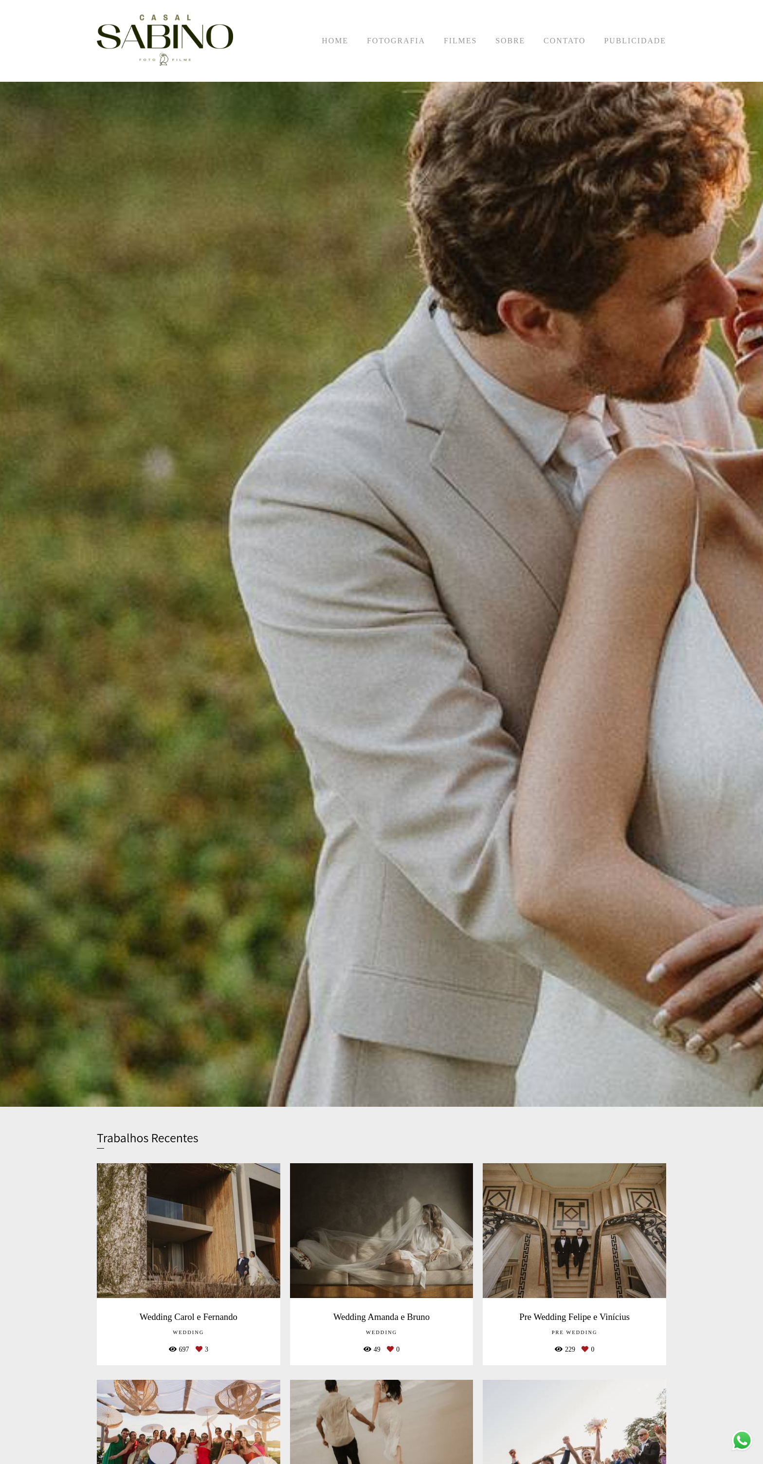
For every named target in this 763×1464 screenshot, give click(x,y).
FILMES (460, 41)
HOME (335, 41)
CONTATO (564, 41)
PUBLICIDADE (635, 41)
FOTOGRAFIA (396, 41)
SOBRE (510, 41)
